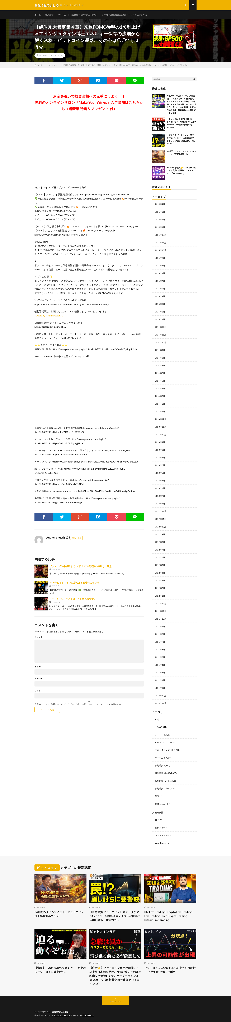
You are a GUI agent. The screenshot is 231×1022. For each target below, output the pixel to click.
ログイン (159, 820)
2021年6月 (160, 649)
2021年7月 (160, 642)
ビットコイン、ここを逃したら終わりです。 (72, 598)
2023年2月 (160, 496)
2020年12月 (160, 695)
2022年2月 (160, 588)
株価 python (160, 804)
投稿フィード (161, 827)
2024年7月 (160, 365)
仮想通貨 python (163, 781)
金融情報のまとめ (60, 1011)
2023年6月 (160, 465)
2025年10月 (160, 250)
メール (38, 678)
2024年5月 (160, 381)
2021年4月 (160, 665)
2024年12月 (160, 327)
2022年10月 (160, 526)
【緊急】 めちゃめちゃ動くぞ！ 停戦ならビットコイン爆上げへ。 (60, 969)
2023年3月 (160, 488)
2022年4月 (160, 572)
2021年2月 (160, 680)
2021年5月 (160, 657)
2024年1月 (160, 411)
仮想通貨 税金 (162, 788)
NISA (157, 727)
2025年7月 (160, 273)
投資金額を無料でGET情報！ (84, 14)
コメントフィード (163, 835)
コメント (38, 637)
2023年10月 (160, 434)
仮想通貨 (49, 14)
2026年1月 (160, 227)
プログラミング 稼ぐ (165, 750)
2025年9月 (160, 258)
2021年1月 (160, 688)
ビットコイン (56, 55)
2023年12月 (160, 419)
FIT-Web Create (62, 1015)
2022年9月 (160, 534)
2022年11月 (160, 519)
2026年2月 (160, 219)
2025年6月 (160, 281)
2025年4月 (160, 296)
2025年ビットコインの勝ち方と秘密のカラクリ (74, 582)
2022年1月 (160, 596)
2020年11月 (160, 703)
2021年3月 (160, 672)
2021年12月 (160, 603)
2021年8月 (160, 634)
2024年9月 (160, 350)
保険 (157, 796)
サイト (37, 690)
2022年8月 (160, 542)
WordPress (88, 1015)
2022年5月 (160, 565)
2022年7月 (160, 549)
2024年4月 (160, 388)
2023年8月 (160, 450)
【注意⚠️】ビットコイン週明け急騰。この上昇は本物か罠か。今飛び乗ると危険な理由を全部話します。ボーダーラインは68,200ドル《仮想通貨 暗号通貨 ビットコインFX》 (115, 975)
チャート (159, 734)
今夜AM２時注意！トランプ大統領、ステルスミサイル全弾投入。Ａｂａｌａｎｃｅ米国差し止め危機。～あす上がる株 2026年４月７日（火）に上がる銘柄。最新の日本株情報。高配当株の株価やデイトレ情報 (181, 104)
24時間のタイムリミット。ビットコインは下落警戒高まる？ (59, 914)
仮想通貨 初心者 (162, 773)
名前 (37, 667)
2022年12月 (160, 511)
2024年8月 (160, 357)
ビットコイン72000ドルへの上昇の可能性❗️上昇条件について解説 (170, 969)
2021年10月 (160, 619)
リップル (62, 14)
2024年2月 (160, 404)
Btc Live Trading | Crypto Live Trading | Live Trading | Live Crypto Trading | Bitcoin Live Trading (168, 916)
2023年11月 (160, 427)
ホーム (37, 14)
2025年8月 (160, 265)
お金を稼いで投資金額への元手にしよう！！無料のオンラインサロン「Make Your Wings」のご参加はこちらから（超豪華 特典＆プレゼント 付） (89, 102)
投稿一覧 (76, 538)
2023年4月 (160, 480)
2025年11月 (160, 242)
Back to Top (115, 1001)
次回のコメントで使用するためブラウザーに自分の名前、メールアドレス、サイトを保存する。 (78, 704)
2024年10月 (160, 342)
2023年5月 (160, 473)
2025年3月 (160, 304)
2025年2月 (160, 311)
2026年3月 (160, 212)
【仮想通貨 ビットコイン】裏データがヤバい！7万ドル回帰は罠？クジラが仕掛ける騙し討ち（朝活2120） (114, 916)
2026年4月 (160, 204)
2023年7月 (160, 457)
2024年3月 (160, 396)
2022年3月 (160, 580)
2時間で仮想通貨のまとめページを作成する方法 (124, 14)
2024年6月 (160, 373)
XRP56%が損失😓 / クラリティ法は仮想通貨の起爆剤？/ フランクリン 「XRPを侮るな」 (181, 170)
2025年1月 (160, 319)
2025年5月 (160, 288)
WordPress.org (162, 843)
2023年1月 (160, 503)
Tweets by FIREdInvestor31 (48, 315)
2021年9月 (160, 626)
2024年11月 (160, 334)
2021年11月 (160, 611)
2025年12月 (160, 235)
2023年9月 (160, 442)
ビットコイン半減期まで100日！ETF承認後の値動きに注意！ (81, 566)
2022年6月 (160, 557)
